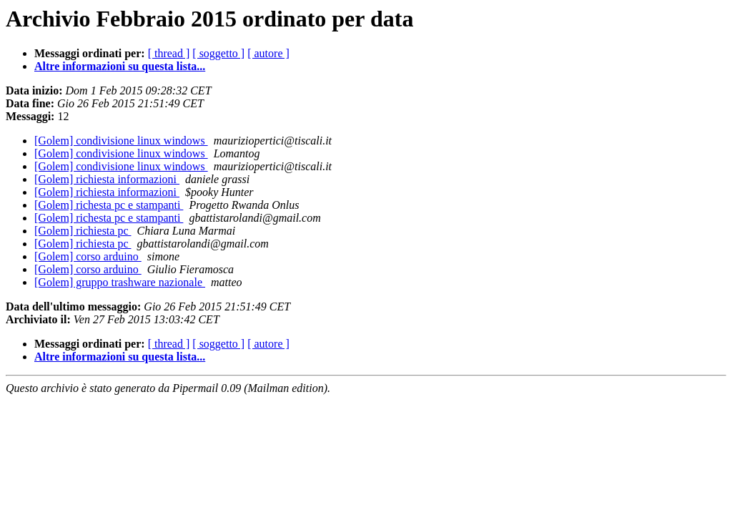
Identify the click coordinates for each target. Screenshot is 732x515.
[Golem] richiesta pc (83, 231)
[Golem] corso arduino (88, 256)
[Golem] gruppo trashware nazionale (119, 282)
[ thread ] (169, 53)
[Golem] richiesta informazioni (106, 179)
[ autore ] (268, 53)
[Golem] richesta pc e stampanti (108, 205)
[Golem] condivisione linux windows (121, 140)
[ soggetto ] (218, 53)
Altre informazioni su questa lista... (119, 66)
